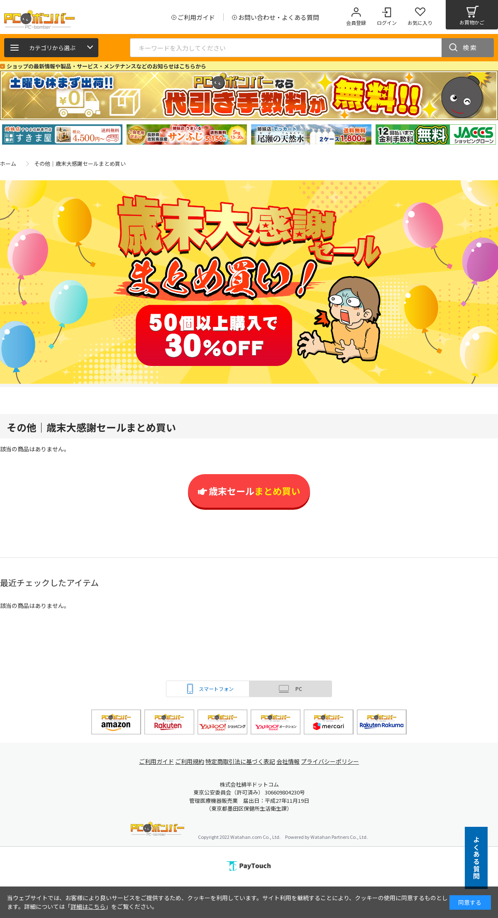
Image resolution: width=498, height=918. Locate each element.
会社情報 (291, 761)
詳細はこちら (88, 906)
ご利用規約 (189, 761)
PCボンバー (157, 830)
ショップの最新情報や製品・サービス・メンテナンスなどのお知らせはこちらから (106, 66)
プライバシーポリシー (336, 761)
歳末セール (249, 490)
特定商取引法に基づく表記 (241, 761)
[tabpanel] (62, 134)
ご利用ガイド (152, 761)
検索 (470, 47)
